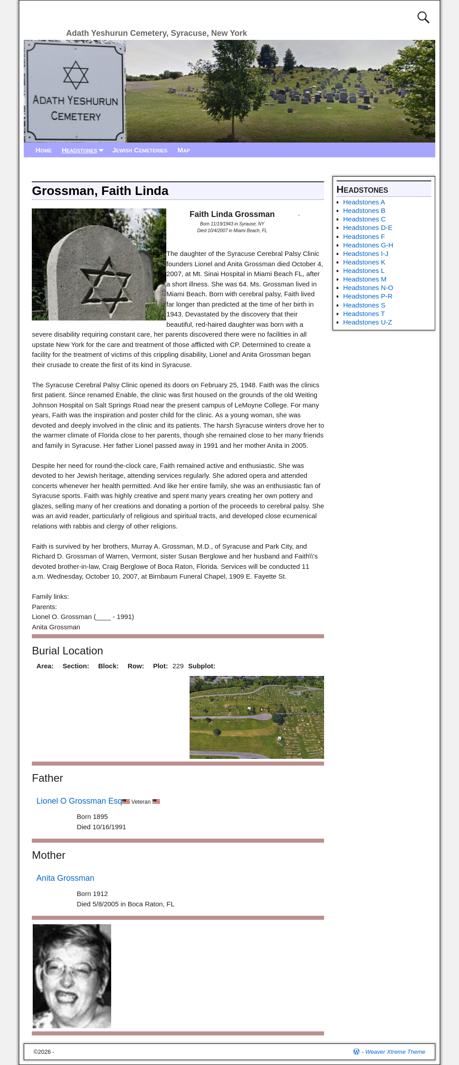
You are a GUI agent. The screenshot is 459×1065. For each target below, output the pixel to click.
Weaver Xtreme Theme (395, 1051)
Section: (76, 666)
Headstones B (364, 210)
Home (43, 150)
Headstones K (364, 262)
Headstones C (364, 219)
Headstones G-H (368, 245)
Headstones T (364, 313)
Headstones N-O (368, 287)
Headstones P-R (368, 296)
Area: (44, 666)
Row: (136, 666)
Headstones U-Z (367, 322)
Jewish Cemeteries (139, 150)
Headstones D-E (368, 227)
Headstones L (364, 270)
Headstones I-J (366, 253)
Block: (108, 666)
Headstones (85, 150)
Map (184, 150)
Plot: (160, 666)
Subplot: (202, 666)
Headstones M (365, 279)
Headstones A (364, 202)
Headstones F (364, 236)
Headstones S (364, 305)
